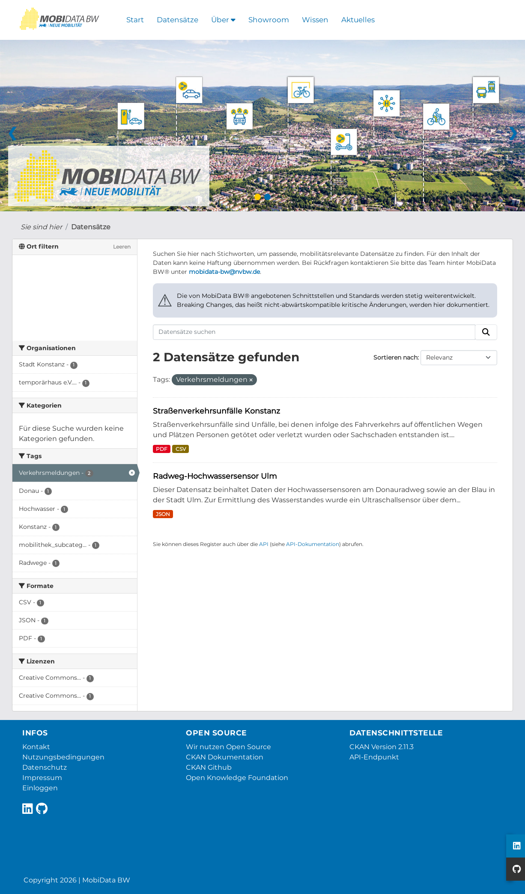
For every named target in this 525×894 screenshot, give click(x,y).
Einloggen (40, 788)
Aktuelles (358, 19)
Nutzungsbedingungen (63, 757)
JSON (163, 514)
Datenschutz (44, 767)
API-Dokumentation (312, 544)
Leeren (122, 246)
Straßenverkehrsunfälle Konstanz (216, 410)
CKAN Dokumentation (224, 757)
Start (135, 19)
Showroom (268, 19)
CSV (181, 449)
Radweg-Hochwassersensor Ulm (215, 475)
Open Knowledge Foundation (237, 778)
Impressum (42, 778)
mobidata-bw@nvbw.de (224, 272)
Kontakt (36, 747)
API (263, 544)
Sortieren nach (395, 357)
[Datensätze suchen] (314, 332)
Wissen (315, 19)
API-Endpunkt (374, 757)
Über (223, 19)
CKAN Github (209, 767)
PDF (161, 449)
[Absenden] (486, 332)
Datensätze (177, 19)
